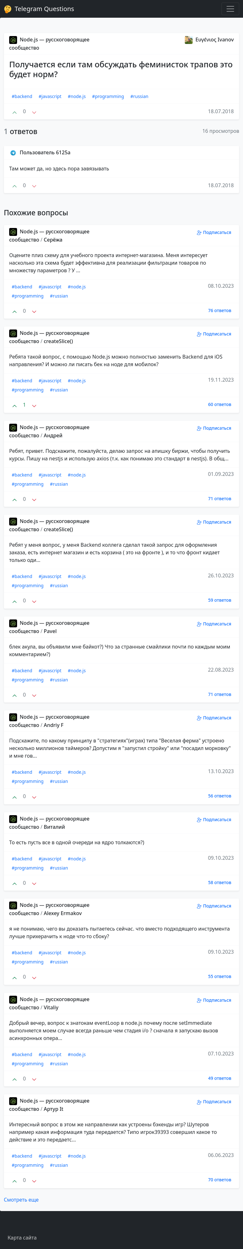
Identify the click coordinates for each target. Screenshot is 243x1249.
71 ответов (219, 498)
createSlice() (58, 341)
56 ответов (219, 796)
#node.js (77, 96)
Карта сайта (22, 1237)
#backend (22, 96)
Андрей (53, 435)
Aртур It (53, 1108)
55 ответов (219, 976)
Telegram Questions (39, 8)
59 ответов (219, 600)
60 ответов (219, 404)
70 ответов (219, 1180)
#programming (108, 96)
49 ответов (219, 1078)
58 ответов (219, 882)
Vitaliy (51, 1007)
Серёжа (53, 239)
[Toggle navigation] (230, 9)
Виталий (54, 826)
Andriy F (54, 725)
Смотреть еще (21, 1199)
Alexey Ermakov (63, 913)
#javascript (50, 96)
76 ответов (219, 310)
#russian (139, 96)
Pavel (50, 631)
